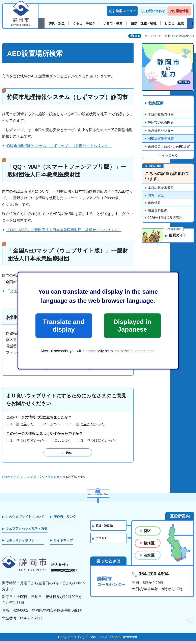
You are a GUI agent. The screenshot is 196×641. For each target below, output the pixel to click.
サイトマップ (63, 540)
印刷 (137, 36)
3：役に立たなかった (87, 424)
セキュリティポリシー (22, 540)
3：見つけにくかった (98, 441)
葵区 (147, 531)
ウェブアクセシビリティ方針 (27, 528)
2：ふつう (52, 424)
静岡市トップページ (14, 477)
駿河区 (149, 543)
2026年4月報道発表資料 (165, 218)
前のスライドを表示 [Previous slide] (41, 23)
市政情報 (154, 203)
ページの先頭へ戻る (98, 493)
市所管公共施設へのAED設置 (169, 147)
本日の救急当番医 (161, 114)
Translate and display (63, 325)
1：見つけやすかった (27, 441)
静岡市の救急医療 (161, 122)
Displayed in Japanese (132, 325)
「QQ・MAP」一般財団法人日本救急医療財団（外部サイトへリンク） (63, 230)
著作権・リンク (65, 517)
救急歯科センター (161, 131)
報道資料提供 (157, 210)
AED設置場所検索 (161, 139)
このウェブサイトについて (25, 517)
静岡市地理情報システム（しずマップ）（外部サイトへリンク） (59, 146)
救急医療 (156, 103)
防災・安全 (156, 195)
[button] (122, 11)
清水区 (149, 555)
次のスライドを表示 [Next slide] (190, 23)
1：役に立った (22, 424)
